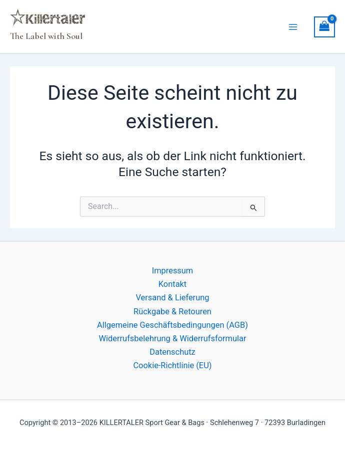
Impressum (173, 270)
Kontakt (172, 284)
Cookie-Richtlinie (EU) (172, 365)
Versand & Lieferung (172, 297)
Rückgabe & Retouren (173, 311)
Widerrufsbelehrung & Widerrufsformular (172, 338)
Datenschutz (172, 352)
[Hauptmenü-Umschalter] (293, 26)
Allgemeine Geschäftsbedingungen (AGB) (172, 325)
